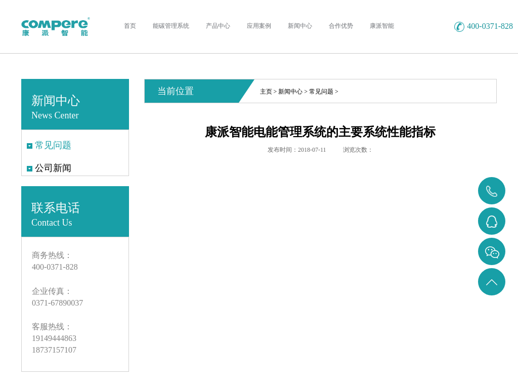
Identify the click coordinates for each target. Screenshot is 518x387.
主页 (266, 91)
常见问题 (321, 91)
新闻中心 (290, 91)
